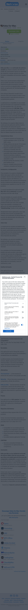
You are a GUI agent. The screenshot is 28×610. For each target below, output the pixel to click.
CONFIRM (8, 331)
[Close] (25, 277)
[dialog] (14, 305)
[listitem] (14, 304)
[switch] (22, 307)
